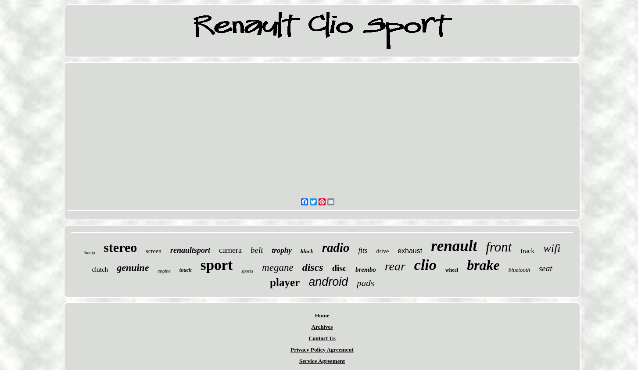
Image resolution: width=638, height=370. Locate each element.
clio (425, 265)
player (285, 282)
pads (365, 283)
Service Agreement (322, 361)
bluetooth (519, 269)
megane (278, 267)
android (328, 281)
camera (230, 250)
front (499, 247)
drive (382, 251)
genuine (133, 267)
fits (363, 250)
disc (339, 268)
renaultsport (190, 250)
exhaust (410, 251)
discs (312, 267)
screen (153, 251)
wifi (551, 248)
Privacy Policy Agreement (321, 349)
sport (217, 265)
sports (247, 270)
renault (454, 246)
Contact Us (322, 338)
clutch (100, 269)
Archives (322, 326)
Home (322, 315)
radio (336, 248)
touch (185, 270)
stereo (120, 247)
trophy (282, 250)
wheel (451, 270)
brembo (365, 269)
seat (545, 268)
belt (257, 250)
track (527, 251)
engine (164, 270)
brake (483, 265)
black (307, 251)
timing (89, 252)
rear (395, 266)
